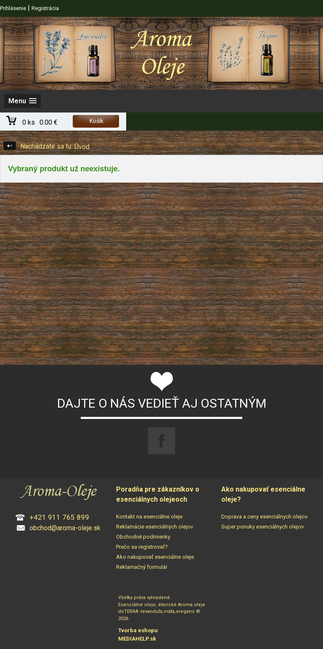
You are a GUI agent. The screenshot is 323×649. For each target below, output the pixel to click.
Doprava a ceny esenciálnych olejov (264, 516)
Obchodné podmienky (143, 537)
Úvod (82, 147)
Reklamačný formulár (141, 567)
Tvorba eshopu (138, 630)
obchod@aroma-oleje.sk (65, 528)
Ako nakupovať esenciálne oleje (155, 557)
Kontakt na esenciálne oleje (149, 516)
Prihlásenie (13, 8)
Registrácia (45, 8)
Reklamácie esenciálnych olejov (154, 526)
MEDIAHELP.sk (137, 639)
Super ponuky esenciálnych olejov (262, 526)
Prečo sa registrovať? (142, 547)
